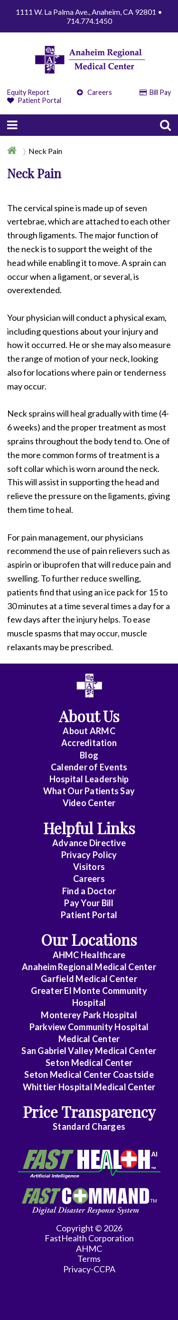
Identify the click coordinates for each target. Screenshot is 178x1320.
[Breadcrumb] (89, 150)
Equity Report (28, 92)
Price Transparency (89, 1111)
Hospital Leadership (89, 779)
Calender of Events (89, 767)
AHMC (89, 1248)
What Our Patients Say (89, 791)
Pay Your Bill (88, 903)
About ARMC (89, 731)
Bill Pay (155, 92)
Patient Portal (34, 100)
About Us (89, 716)
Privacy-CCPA (89, 1269)
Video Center (89, 803)
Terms (89, 1258)
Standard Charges (89, 1126)
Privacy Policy (89, 854)
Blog (89, 755)
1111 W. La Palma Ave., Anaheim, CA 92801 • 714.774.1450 (89, 16)
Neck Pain (45, 150)
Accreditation (89, 742)
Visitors (89, 866)
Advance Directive (89, 843)
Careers (94, 92)
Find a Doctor (89, 891)
